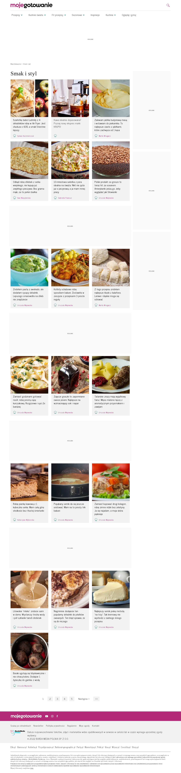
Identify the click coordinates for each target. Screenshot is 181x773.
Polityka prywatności (55, 725)
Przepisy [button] (17, 15)
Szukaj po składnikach (21, 725)
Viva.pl (108, 747)
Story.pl (135, 747)
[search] (168, 5)
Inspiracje (95, 15)
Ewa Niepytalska (24, 198)
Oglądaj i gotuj (129, 15)
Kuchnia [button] (111, 15)
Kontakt (95, 725)
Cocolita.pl (126, 747)
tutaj (31, 768)
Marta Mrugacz (105, 136)
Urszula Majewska (106, 198)
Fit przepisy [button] (59, 15)
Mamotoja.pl (90, 747)
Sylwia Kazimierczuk (25, 136)
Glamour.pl (22, 747)
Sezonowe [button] (78, 15)
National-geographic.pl (65, 747)
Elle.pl (13, 747)
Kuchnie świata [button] (37, 15)
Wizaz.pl (116, 747)
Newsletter (38, 725)
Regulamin (72, 725)
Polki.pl (100, 747)
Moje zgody (84, 725)
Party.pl (80, 747)
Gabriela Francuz (65, 198)
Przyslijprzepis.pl (46, 747)
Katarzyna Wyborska (25, 520)
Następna (84, 699)
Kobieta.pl (32, 747)
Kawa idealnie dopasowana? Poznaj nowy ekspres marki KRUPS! (67, 123)
